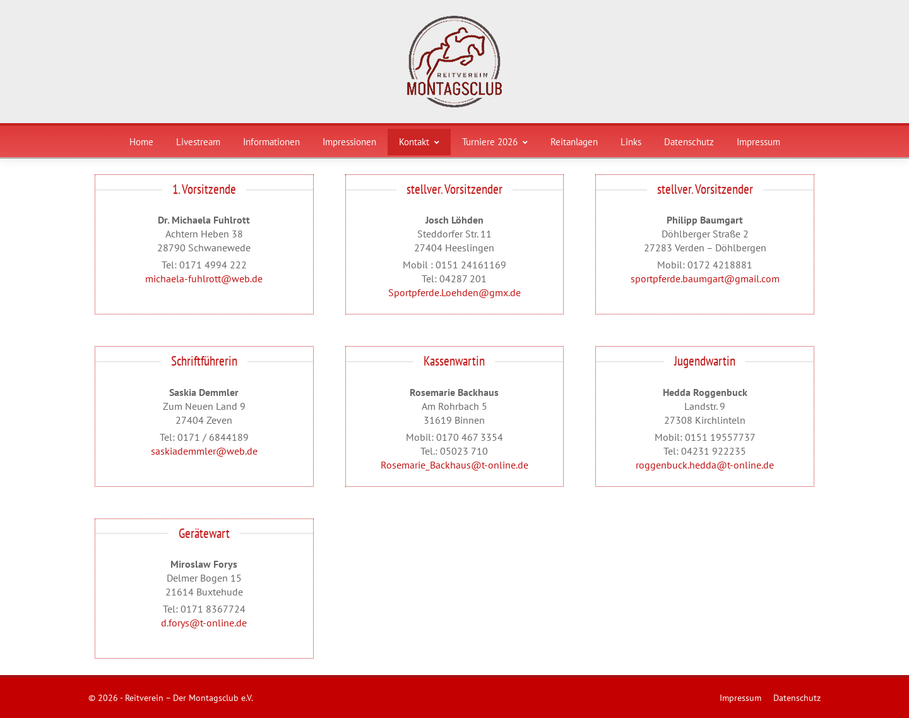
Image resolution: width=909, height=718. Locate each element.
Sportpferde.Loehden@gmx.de (454, 292)
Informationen (271, 142)
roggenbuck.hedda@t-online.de (705, 464)
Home (141, 142)
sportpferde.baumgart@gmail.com (705, 278)
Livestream (198, 142)
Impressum (758, 142)
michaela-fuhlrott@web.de (204, 278)
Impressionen (349, 142)
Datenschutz (689, 142)
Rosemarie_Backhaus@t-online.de (454, 464)
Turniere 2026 (495, 142)
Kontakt (419, 142)
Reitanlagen (574, 142)
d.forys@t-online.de (204, 622)
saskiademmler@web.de (204, 451)
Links (631, 142)
